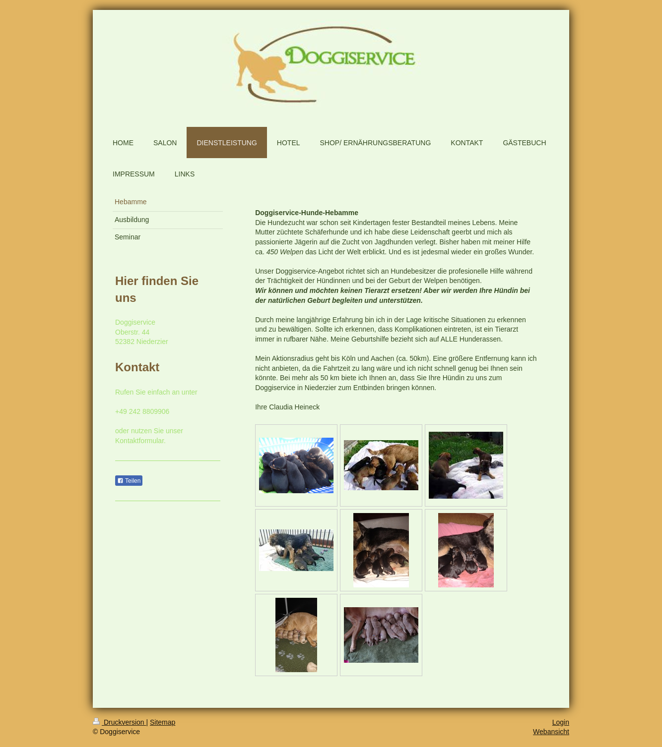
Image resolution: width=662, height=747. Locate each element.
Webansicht (551, 732)
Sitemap (162, 722)
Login (560, 722)
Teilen (128, 480)
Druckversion (119, 722)
